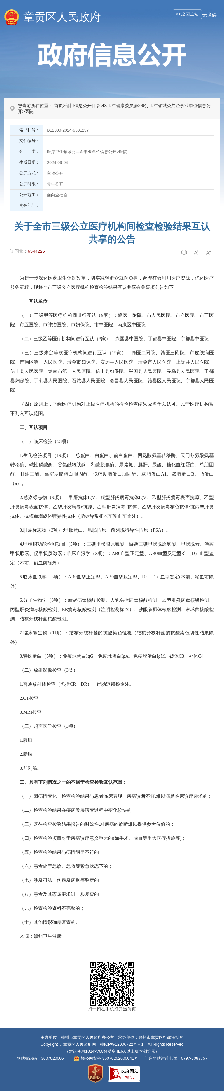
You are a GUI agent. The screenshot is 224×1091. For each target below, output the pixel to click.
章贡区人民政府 (62, 17)
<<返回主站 (187, 13)
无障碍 (209, 15)
